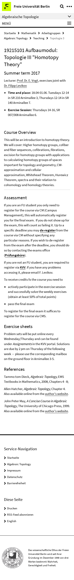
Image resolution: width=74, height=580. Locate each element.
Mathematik (28, 33)
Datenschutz (14, 477)
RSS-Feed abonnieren (20, 514)
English (11, 521)
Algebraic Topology (16, 38)
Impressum (14, 470)
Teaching (38, 38)
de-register (48, 230)
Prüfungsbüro (14, 255)
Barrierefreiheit (16, 483)
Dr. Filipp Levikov (15, 85)
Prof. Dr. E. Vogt (27, 80)
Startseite (10, 33)
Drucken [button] (12, 508)
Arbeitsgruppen (51, 33)
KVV (22, 267)
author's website (56, 394)
